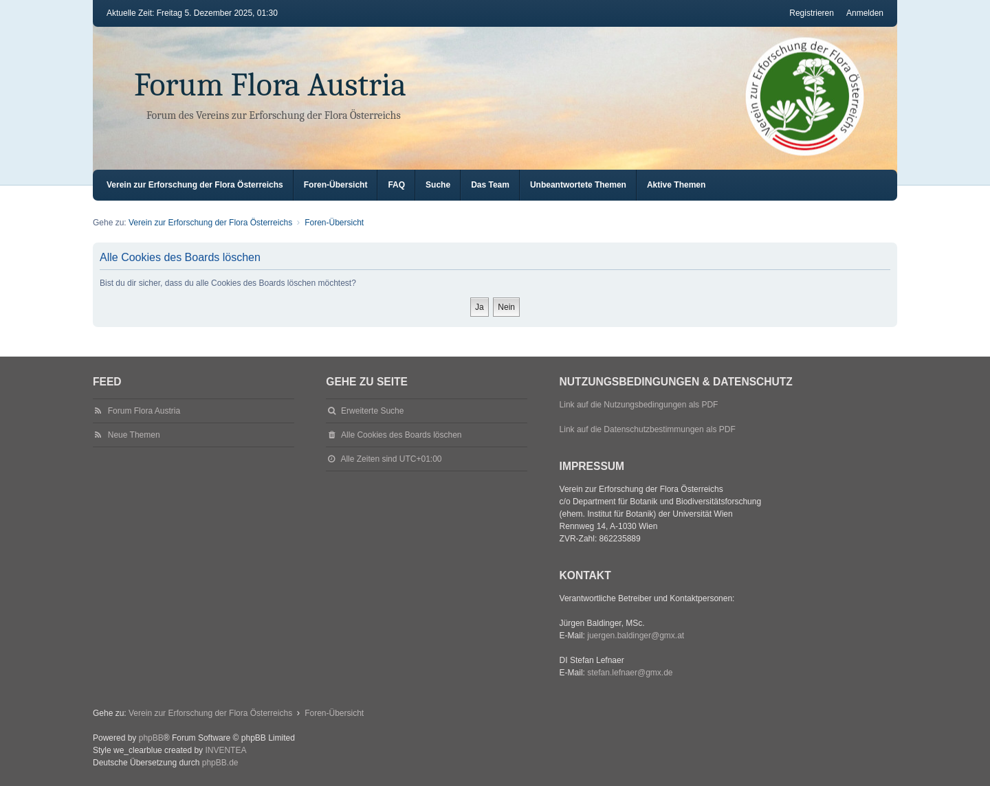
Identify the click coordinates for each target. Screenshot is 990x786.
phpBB (151, 738)
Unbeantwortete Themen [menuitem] (578, 185)
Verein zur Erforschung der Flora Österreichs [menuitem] (195, 185)
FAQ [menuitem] (396, 185)
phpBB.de (220, 762)
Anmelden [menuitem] (864, 13)
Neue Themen (134, 435)
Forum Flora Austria (270, 85)
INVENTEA (225, 750)
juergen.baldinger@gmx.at (635, 635)
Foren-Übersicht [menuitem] (336, 185)
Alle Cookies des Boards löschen (401, 435)
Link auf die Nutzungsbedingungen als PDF (639, 404)
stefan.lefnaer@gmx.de (629, 672)
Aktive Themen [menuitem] (676, 185)
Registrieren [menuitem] (811, 13)
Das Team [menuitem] (490, 185)
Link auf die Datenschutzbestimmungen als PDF (648, 429)
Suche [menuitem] (438, 185)
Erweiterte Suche (372, 411)
